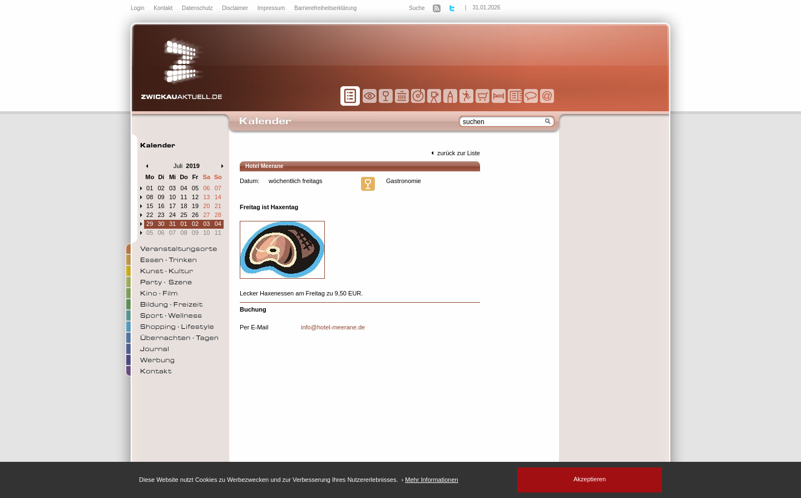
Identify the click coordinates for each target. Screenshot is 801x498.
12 (195, 197)
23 (161, 214)
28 (218, 214)
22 (149, 214)
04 (183, 188)
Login (138, 8)
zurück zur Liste (454, 153)
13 (206, 197)
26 (195, 214)
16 (161, 206)
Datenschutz (198, 8)
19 (195, 206)
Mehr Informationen (431, 479)
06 (206, 188)
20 (206, 206)
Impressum (272, 8)
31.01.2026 (486, 7)
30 (161, 223)
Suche (416, 8)
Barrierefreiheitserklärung (325, 8)
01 (149, 188)
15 (149, 206)
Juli (178, 165)
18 (183, 206)
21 (218, 206)
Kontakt (164, 8)
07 (218, 188)
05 (195, 188)
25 (183, 214)
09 (161, 197)
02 (161, 188)
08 (149, 197)
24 (172, 214)
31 (172, 223)
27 (206, 214)
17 (172, 206)
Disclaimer (235, 8)
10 (172, 197)
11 (183, 197)
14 (218, 197)
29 (149, 223)
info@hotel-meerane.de (333, 327)
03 (172, 188)
